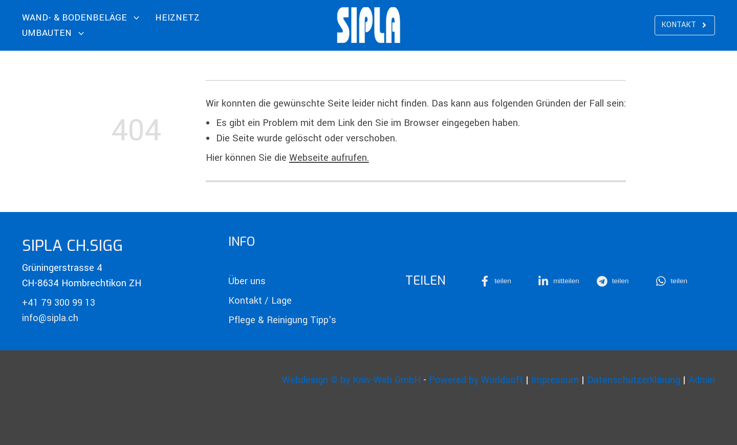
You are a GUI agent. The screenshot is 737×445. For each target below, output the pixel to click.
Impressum (555, 380)
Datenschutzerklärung (633, 380)
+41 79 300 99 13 (58, 302)
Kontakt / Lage (260, 300)
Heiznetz (177, 17)
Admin (701, 380)
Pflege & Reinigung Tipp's (282, 320)
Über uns (247, 281)
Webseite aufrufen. (329, 157)
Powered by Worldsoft (476, 380)
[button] (502, 281)
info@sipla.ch (50, 318)
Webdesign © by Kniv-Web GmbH (351, 380)
